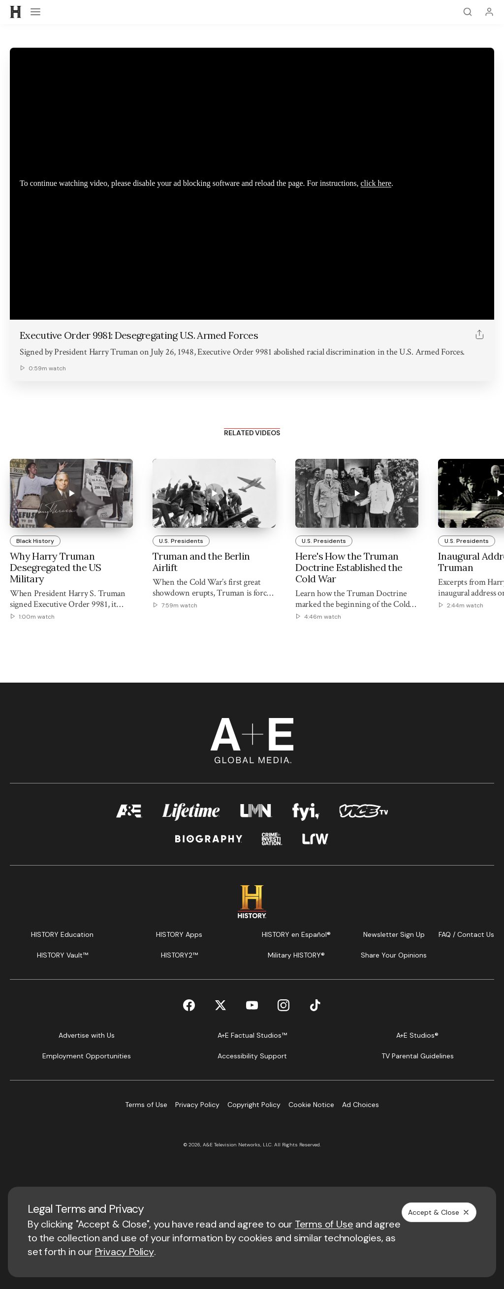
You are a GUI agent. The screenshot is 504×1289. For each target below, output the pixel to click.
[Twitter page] (220, 1005)
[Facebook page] (189, 1005)
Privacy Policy (124, 1251)
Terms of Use (324, 1224)
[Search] (467, 12)
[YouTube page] (252, 1005)
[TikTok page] (315, 1005)
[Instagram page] (283, 1005)
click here (375, 183)
